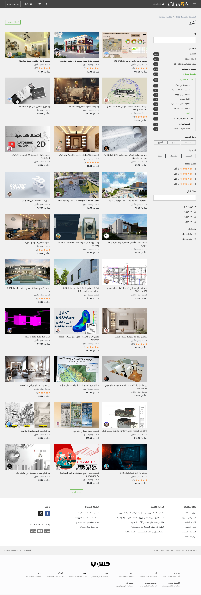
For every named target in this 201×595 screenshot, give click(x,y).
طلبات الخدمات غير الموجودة (87, 517)
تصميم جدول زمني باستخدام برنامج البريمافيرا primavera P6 (79, 474)
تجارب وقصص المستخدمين (87, 522)
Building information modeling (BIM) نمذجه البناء (124, 431)
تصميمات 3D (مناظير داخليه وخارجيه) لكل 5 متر (79, 155)
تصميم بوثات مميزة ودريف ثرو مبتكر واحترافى (79, 61)
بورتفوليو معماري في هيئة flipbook (34, 106)
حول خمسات (191, 513)
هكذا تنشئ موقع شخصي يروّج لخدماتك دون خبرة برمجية (140, 517)
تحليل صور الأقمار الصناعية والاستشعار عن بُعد (79, 385)
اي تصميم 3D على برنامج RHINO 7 (35, 385)
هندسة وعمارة (180, 17)
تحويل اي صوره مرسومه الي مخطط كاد (33, 473)
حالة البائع (191, 229)
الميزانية (192, 150)
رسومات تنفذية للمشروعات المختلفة (84, 106)
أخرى (133, 64)
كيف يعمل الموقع (189, 517)
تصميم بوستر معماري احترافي (86, 431)
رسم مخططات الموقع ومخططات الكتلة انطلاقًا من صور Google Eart (125, 156)
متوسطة (173, 155)
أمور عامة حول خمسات (89, 527)
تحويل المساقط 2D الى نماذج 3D (36, 201)
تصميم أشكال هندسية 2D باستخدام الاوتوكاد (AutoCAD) (31, 156)
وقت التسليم (190, 136)
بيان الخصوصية (179, 550)
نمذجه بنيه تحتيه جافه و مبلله (37, 337)
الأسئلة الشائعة (190, 522)
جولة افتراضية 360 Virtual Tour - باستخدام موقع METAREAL (126, 387)
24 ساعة (188, 142)
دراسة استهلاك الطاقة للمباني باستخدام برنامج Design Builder (127, 108)
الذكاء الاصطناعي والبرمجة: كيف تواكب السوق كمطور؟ (141, 513)
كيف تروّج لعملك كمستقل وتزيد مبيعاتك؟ (147, 527)
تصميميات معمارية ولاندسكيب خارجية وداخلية (128, 201)
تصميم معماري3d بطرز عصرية (37, 243)
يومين (174, 142)
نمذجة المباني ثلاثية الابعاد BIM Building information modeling (81, 289)
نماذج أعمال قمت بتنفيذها (88, 513)
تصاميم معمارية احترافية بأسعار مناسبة (130, 337)
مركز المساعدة (190, 536)
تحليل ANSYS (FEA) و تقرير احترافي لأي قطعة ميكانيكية (79, 338)
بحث (194, 33)
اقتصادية (188, 155)
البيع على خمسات (189, 532)
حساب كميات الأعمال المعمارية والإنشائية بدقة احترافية (127, 244)
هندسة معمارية (165, 17)
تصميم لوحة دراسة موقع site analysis (130, 61)
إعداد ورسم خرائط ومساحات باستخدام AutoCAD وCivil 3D (78, 244)
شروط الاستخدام (191, 550)
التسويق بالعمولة (159, 550)
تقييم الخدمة (190, 163)
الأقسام (192, 48)
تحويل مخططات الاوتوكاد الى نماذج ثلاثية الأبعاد (78, 201)
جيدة (160, 155)
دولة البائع (191, 191)
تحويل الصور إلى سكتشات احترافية (35, 431)
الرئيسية (192, 17)
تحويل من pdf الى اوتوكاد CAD (133, 473)
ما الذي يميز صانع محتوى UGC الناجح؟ (147, 522)
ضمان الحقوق (190, 527)
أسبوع (160, 142)
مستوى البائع (190, 206)
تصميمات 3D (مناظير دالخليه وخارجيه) (34, 61)
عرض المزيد (76, 492)
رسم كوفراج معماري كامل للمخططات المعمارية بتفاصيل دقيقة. (127, 289)
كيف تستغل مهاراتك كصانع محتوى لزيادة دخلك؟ (144, 532)
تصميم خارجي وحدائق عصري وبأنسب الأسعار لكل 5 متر (28, 289)
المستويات (169, 550)
